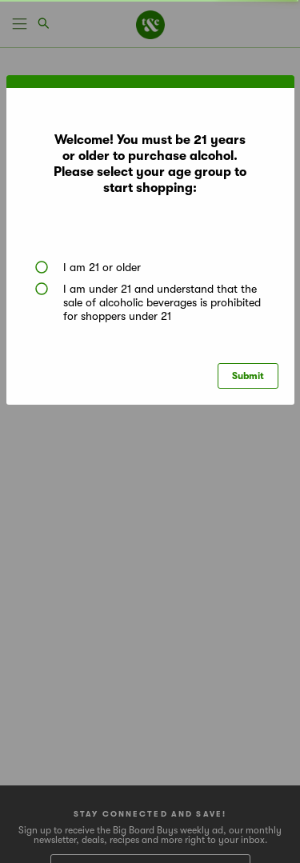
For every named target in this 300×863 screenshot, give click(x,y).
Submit (248, 376)
